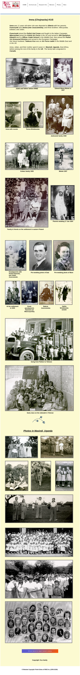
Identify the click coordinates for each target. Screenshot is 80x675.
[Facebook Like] (76, 5)
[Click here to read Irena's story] (40, 651)
